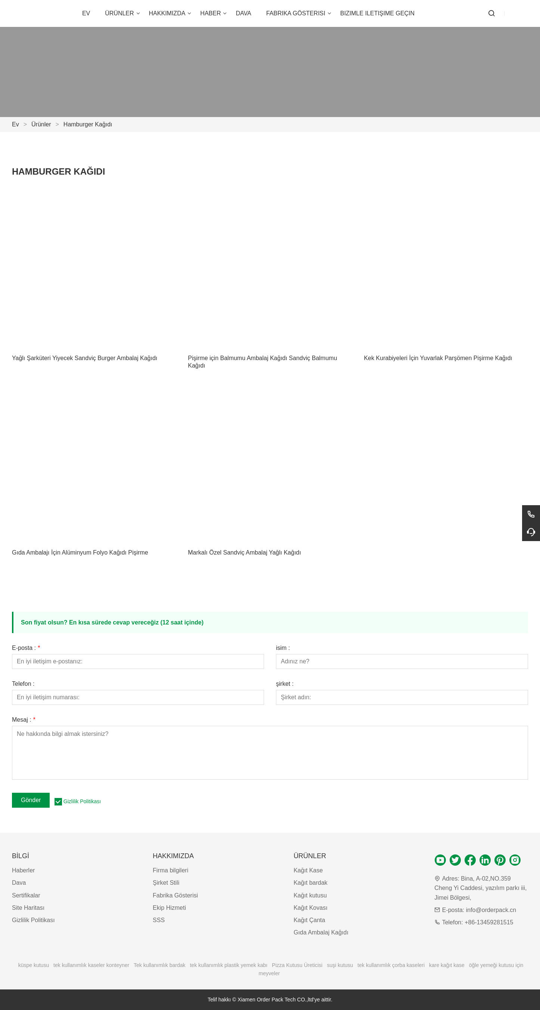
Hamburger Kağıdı (87, 124)
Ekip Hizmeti (169, 908)
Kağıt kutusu (310, 895)
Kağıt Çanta (309, 920)
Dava (19, 882)
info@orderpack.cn (491, 910)
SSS (159, 920)
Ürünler (41, 124)
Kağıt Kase (308, 870)
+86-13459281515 (489, 922)
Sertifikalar (26, 895)
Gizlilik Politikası (82, 801)
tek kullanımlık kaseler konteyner (91, 965)
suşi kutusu (340, 965)
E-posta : (26, 648)
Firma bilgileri (170, 870)
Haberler (23, 870)
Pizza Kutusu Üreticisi (297, 965)
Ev (15, 124)
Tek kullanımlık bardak (160, 965)
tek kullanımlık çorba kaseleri (391, 965)
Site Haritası (28, 908)
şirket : (285, 684)
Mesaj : (23, 720)
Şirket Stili (166, 882)
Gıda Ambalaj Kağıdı (321, 932)
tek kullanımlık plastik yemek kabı (228, 965)
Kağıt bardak (311, 882)
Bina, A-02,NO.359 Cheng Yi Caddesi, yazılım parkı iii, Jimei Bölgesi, (480, 887)
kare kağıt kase (447, 965)
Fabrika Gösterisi (175, 895)
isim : (283, 648)
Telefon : (23, 684)
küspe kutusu (33, 965)
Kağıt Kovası (311, 908)
